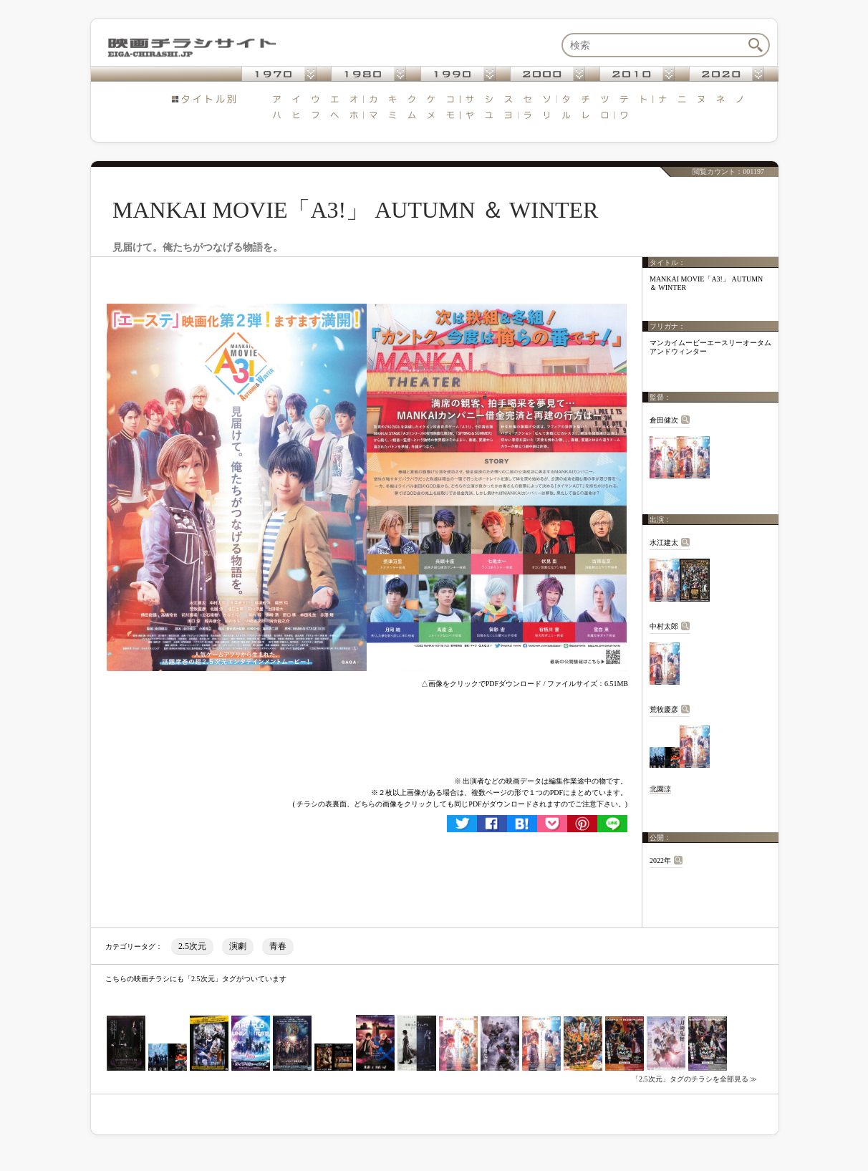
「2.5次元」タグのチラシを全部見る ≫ (694, 1079)
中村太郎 (664, 626)
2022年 (660, 860)
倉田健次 (664, 420)
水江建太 (664, 542)
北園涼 (660, 789)
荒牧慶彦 (664, 709)
